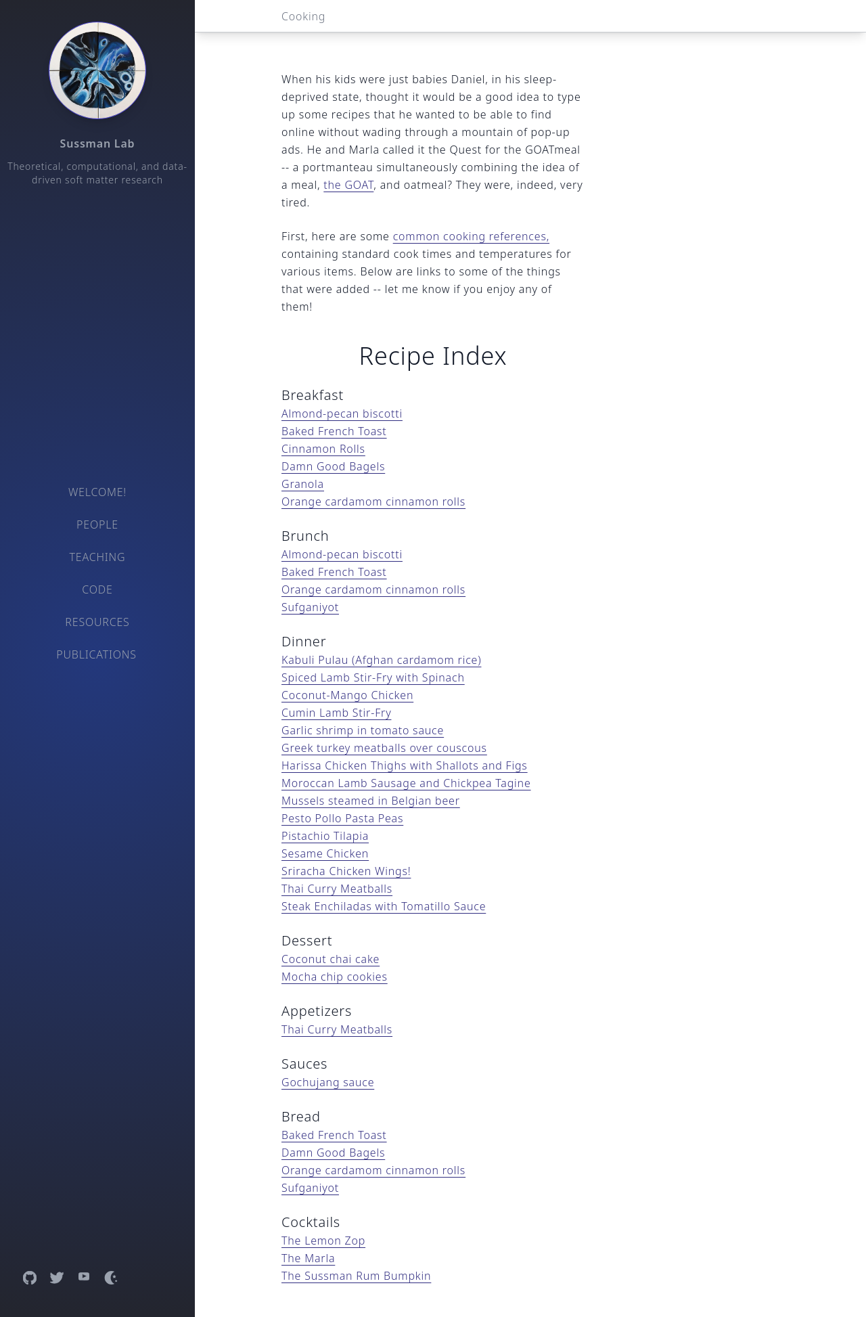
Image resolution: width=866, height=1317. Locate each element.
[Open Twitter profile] (57, 1278)
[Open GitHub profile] (30, 1278)
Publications (96, 654)
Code (97, 589)
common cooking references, (471, 236)
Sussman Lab (97, 143)
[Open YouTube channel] (84, 1278)
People (97, 524)
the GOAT (348, 184)
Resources (97, 622)
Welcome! (97, 492)
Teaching (98, 557)
